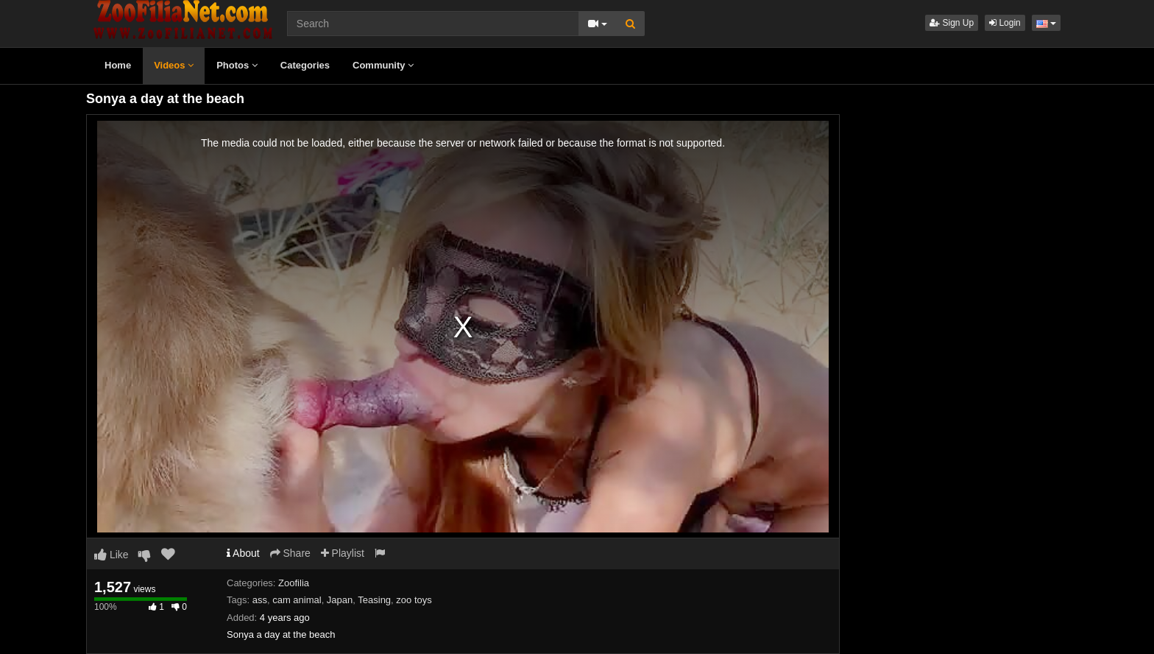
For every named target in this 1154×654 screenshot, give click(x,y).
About (243, 553)
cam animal (296, 599)
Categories (305, 65)
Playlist (342, 553)
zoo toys (413, 599)
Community (383, 65)
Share (290, 553)
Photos (237, 65)
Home (118, 65)
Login (1005, 23)
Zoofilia (293, 582)
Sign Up (952, 23)
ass (259, 599)
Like (111, 554)
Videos (174, 65)
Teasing (374, 599)
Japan (340, 599)
